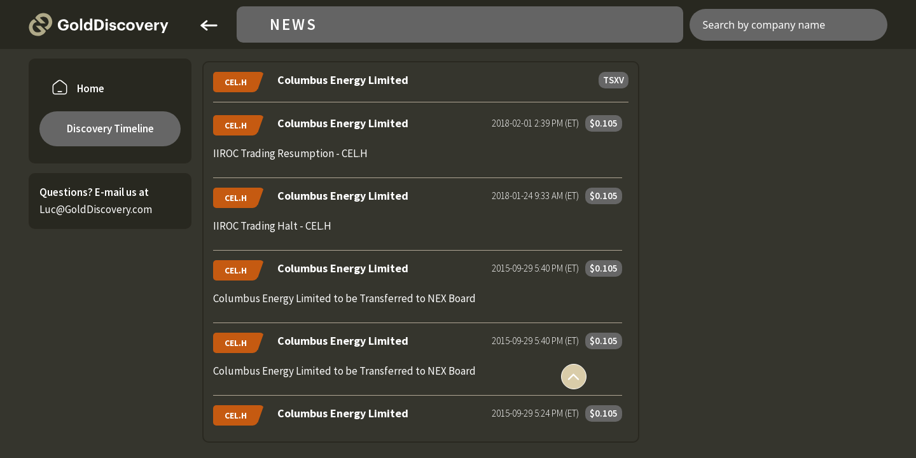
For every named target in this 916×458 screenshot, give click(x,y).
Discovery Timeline (110, 128)
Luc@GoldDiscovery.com (95, 209)
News (293, 24)
